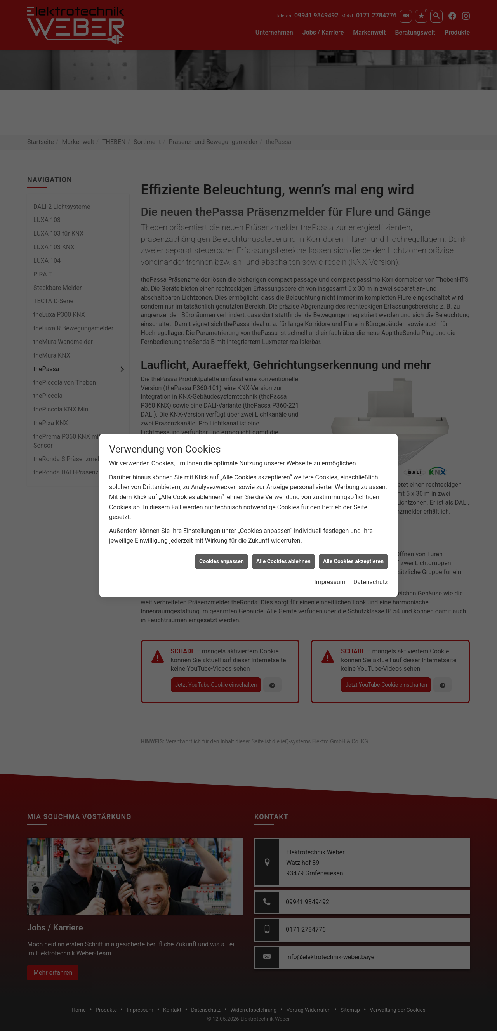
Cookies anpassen (221, 540)
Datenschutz (370, 561)
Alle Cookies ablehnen (283, 540)
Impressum (330, 561)
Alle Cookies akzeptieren (353, 540)
